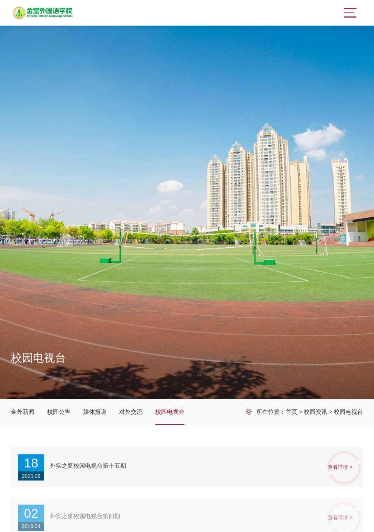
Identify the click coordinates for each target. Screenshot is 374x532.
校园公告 (58, 412)
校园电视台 (169, 412)
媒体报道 (95, 412)
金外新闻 (22, 412)
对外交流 (130, 412)
